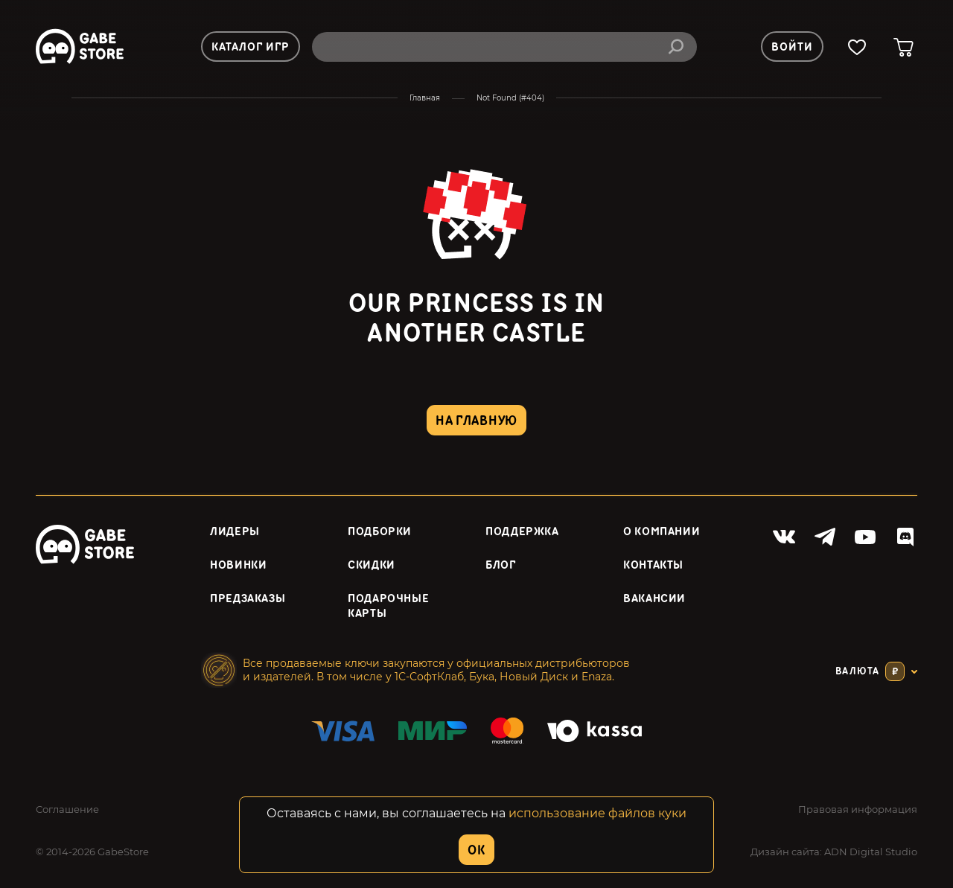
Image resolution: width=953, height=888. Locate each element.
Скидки (371, 565)
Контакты (653, 565)
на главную (476, 421)
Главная (424, 98)
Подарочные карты (388, 607)
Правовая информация (857, 809)
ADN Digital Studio (870, 851)
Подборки (380, 532)
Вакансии (654, 599)
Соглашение (67, 809)
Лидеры (235, 532)
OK (476, 850)
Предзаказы (247, 599)
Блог (500, 565)
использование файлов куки (597, 813)
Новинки (238, 565)
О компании (661, 532)
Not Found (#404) (510, 98)
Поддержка (522, 532)
